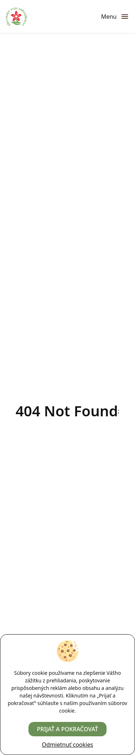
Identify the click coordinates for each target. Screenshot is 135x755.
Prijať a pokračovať (67, 729)
